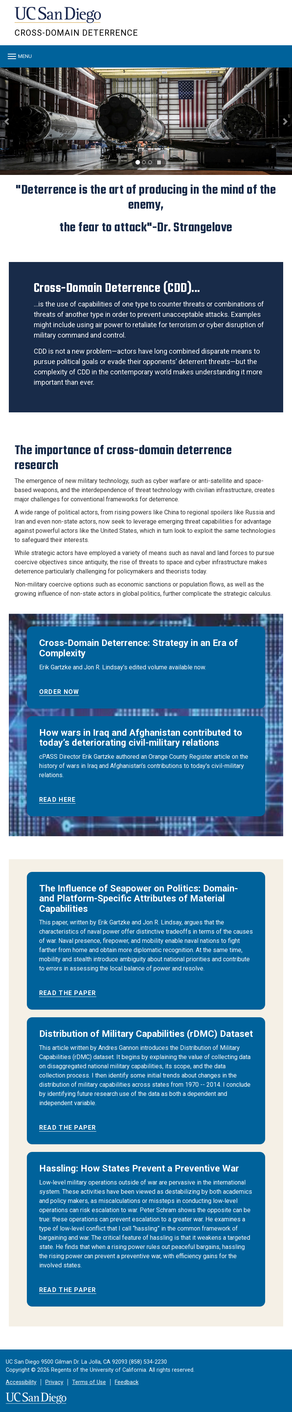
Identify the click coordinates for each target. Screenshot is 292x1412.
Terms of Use (89, 1382)
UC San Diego (58, 18)
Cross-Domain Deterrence (76, 33)
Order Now (59, 691)
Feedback (127, 1382)
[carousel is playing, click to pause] (159, 162)
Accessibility (21, 1382)
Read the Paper (67, 993)
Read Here (57, 799)
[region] (146, 121)
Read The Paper (67, 1289)
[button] (7, 121)
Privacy (54, 1382)
